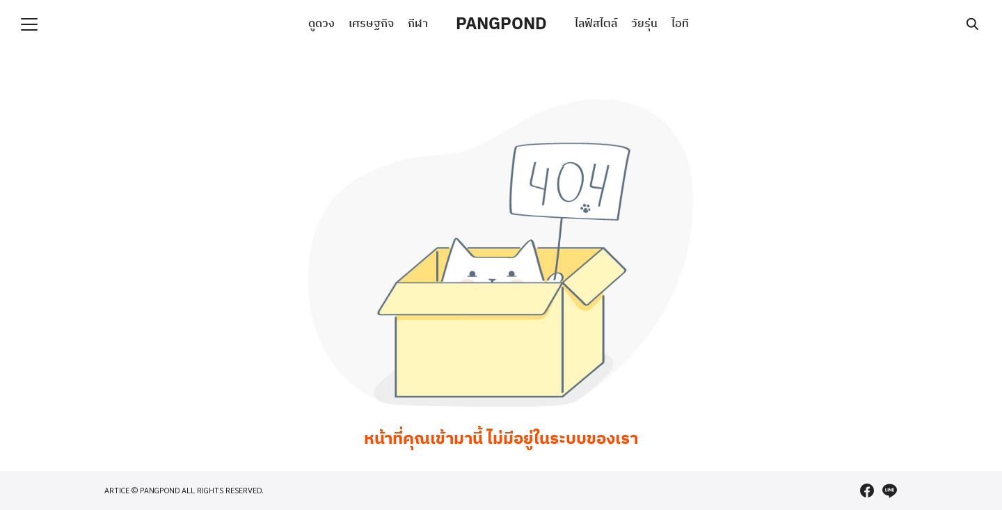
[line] (889, 490)
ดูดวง (321, 24)
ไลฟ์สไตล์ (596, 24)
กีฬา (418, 24)
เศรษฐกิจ (371, 24)
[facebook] (867, 490)
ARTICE (116, 490)
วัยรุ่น (644, 24)
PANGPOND (501, 24)
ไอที (680, 24)
